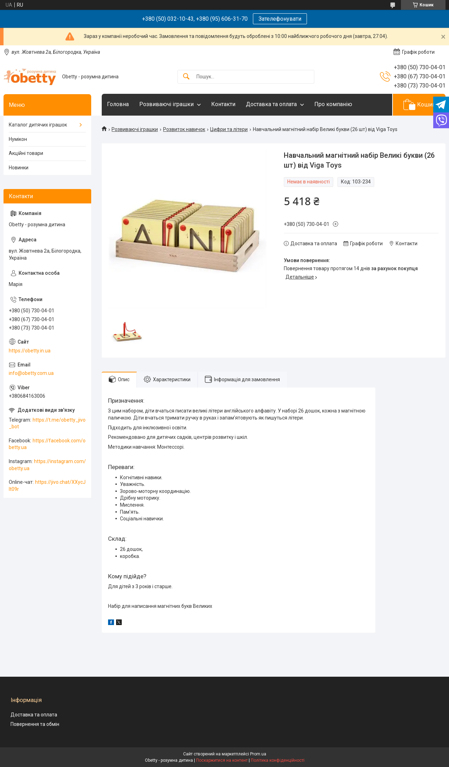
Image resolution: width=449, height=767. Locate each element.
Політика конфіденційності (277, 760)
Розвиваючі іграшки (166, 104)
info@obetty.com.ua (31, 373)
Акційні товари (26, 153)
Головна (118, 104)
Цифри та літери (229, 129)
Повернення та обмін (35, 724)
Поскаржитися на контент (222, 760)
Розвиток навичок (184, 129)
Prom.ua (258, 754)
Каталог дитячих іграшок (38, 125)
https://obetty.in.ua (30, 350)
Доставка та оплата (271, 104)
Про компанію (333, 104)
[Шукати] (186, 76)
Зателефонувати (280, 18)
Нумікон (18, 139)
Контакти (223, 104)
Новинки (18, 167)
